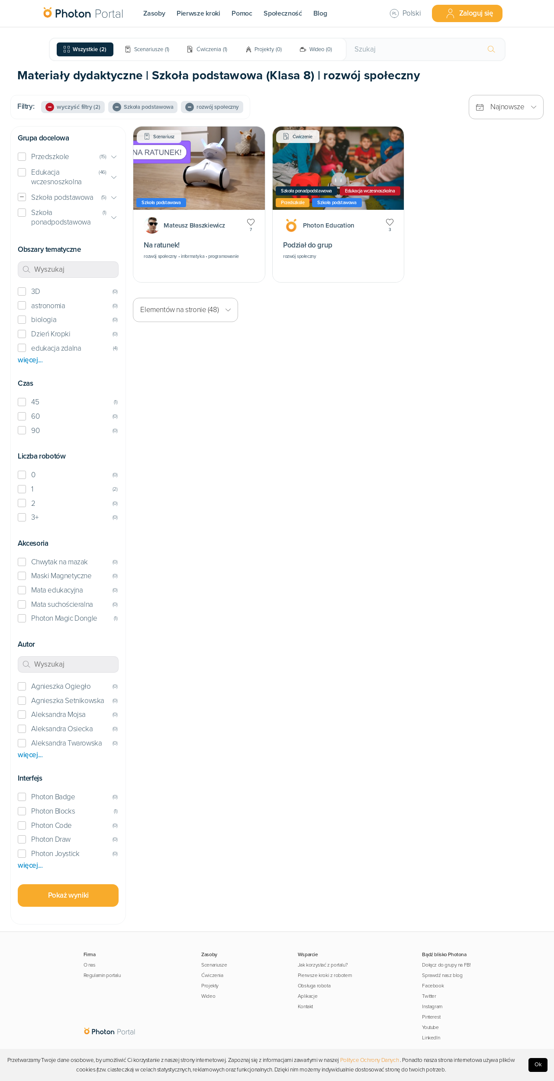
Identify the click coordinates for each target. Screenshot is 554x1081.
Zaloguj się (469, 13)
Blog (320, 13)
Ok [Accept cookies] (538, 1064)
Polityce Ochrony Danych (369, 1060)
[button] (68, 157)
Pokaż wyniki (68, 895)
